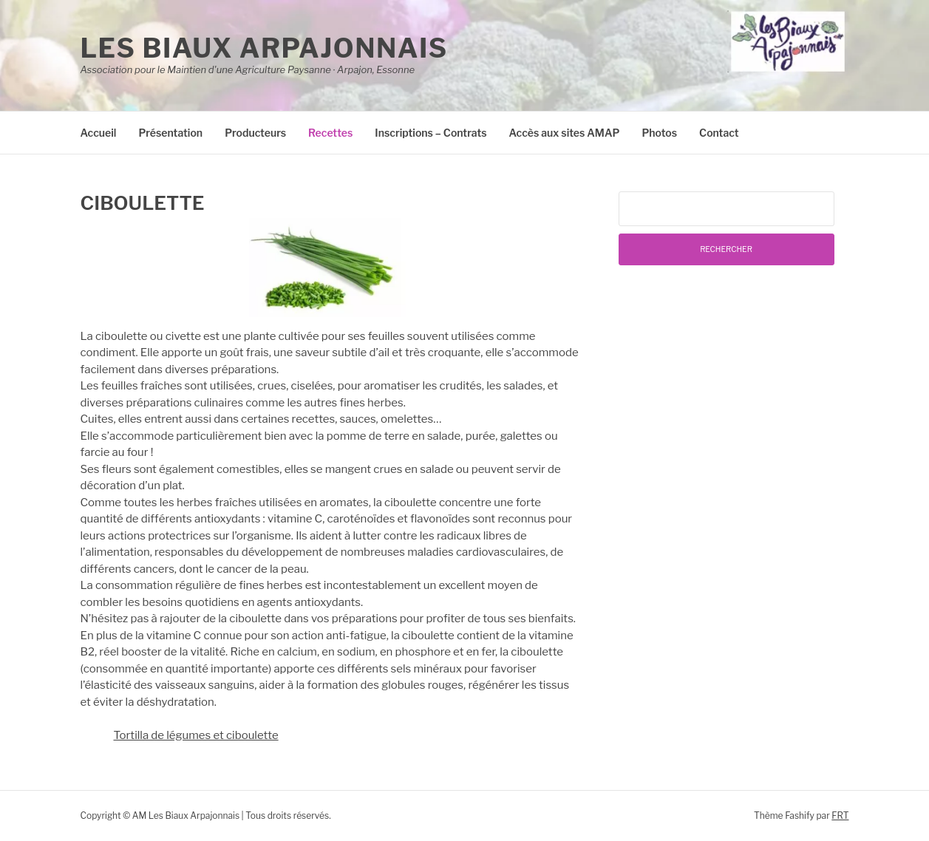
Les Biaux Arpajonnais (264, 48)
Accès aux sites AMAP (564, 132)
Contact (718, 132)
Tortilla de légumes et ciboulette (196, 735)
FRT (839, 815)
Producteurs (255, 132)
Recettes (330, 132)
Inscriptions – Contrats (430, 132)
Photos (659, 132)
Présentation (170, 132)
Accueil (99, 132)
